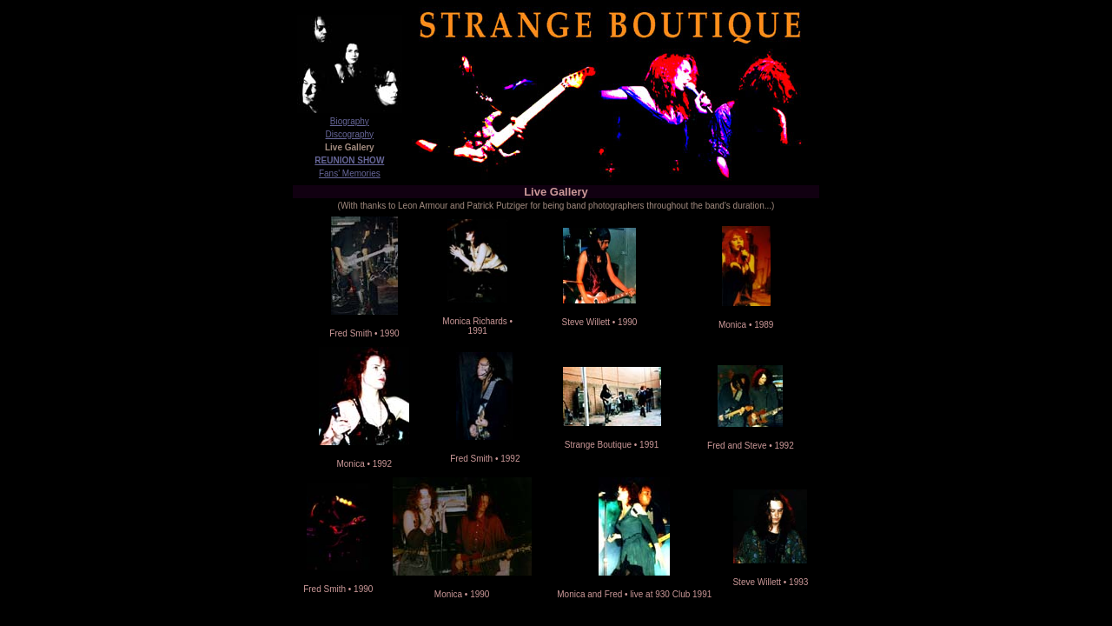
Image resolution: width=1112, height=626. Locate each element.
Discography (350, 134)
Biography (349, 121)
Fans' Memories (350, 173)
